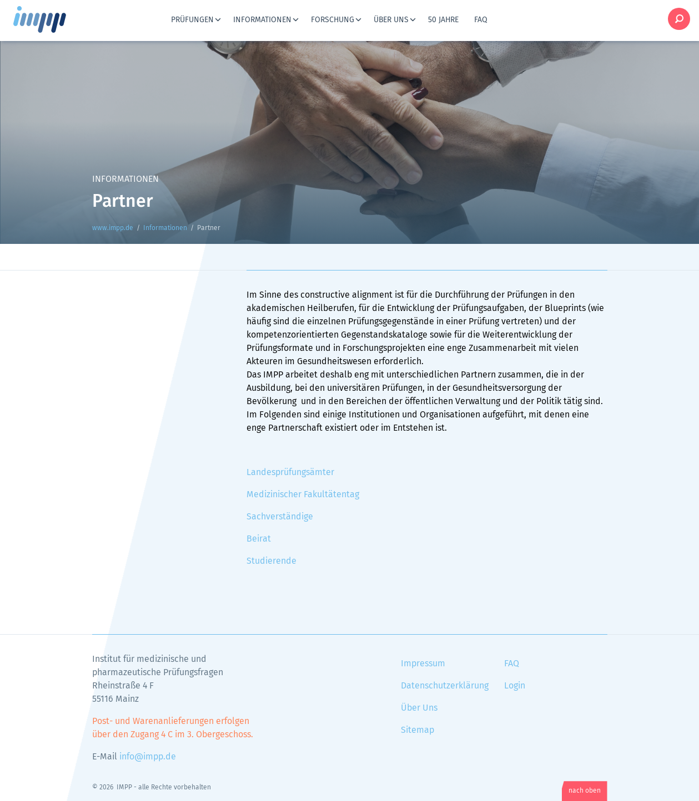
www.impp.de (53, 19)
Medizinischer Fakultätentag (303, 494)
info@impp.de (147, 756)
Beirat (259, 538)
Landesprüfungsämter (290, 472)
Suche (679, 19)
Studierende (271, 561)
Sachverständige (280, 516)
